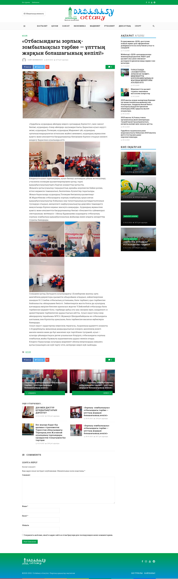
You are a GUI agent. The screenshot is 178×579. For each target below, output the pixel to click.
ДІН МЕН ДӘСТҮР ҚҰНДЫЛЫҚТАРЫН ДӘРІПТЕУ (46, 410)
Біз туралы (26, 2)
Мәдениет (95, 26)
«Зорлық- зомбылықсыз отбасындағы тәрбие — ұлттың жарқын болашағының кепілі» (97, 411)
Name (25, 506)
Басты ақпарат (130, 239)
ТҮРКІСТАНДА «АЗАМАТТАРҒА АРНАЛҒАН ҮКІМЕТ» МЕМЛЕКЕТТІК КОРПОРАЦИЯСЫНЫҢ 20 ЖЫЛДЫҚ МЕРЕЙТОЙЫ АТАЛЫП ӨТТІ (142, 76)
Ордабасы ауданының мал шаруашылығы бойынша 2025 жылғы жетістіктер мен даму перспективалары (138, 134)
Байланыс (35, 2)
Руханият (109, 26)
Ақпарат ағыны (130, 165)
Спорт (138, 26)
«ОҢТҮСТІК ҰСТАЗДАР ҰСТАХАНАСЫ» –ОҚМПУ (136, 243)
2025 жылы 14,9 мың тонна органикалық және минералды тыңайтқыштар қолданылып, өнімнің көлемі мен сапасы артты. (137, 120)
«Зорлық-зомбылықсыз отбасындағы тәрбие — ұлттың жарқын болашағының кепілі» (96, 429)
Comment (26, 475)
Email (25, 516)
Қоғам (54, 26)
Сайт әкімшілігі (35, 60)
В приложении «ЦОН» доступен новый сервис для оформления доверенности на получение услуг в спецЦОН (137, 44)
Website (25, 525)
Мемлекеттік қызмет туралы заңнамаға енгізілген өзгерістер (141, 91)
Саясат (66, 26)
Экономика (80, 26)
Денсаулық (125, 26)
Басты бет (42, 26)
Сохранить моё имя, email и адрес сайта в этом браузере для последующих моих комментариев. (68, 535)
